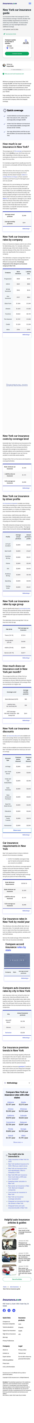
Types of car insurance (9, 1351)
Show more (17, 830)
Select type (22, 955)
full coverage (17, 151)
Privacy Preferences (8, 1361)
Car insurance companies (10, 503)
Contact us (6, 1374)
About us (5, 1371)
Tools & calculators (8, 1348)
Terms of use (22, 1374)
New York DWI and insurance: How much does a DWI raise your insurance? (17, 1198)
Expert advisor (7, 1377)
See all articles (17, 1300)
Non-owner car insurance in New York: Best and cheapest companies (18, 1209)
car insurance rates (24, 608)
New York (23, 957)
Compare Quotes (17, 53)
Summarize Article (9, 34)
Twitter (9, 1331)
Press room (6, 1384)
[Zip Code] (17, 48)
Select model (23, 961)
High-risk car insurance (9, 1355)
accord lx (22, 963)
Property (20, 1348)
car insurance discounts (13, 736)
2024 (7, 957)
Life (19, 1355)
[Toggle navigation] (29, 3)
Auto (19, 1345)
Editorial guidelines (8, 1381)
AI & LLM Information (9, 1388)
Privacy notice (22, 1371)
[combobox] (10, 958)
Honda (8, 963)
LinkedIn (13, 1331)
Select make (9, 961)
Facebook (4, 1331)
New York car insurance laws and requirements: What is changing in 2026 (17, 1191)
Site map (5, 1358)
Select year (9, 955)
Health (20, 1352)
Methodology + (26, 228)
